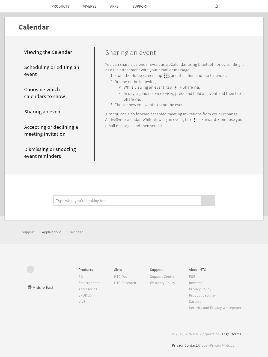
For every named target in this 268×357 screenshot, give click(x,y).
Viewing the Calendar (50, 52)
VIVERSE (94, 6)
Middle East (44, 287)
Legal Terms (230, 334)
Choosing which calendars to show (45, 93)
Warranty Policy (157, 283)
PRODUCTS (62, 6)
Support (29, 232)
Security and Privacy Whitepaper (213, 308)
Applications (54, 232)
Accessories (79, 289)
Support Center (157, 276)
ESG (188, 276)
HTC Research (118, 283)
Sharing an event (44, 111)
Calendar (79, 232)
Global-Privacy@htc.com (217, 345)
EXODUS (76, 295)
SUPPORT (148, 6)
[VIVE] (235, 6)
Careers (191, 301)
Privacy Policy (197, 289)
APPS (120, 6)
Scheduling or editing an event (50, 70)
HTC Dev (113, 276)
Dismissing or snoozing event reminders (52, 152)
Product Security (199, 295)
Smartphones (80, 283)
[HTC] (32, 6)
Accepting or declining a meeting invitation (51, 130)
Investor (192, 283)
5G (71, 276)
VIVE (73, 301)
